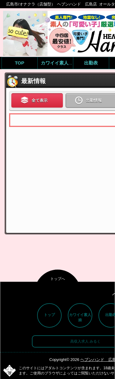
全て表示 (34, 101)
